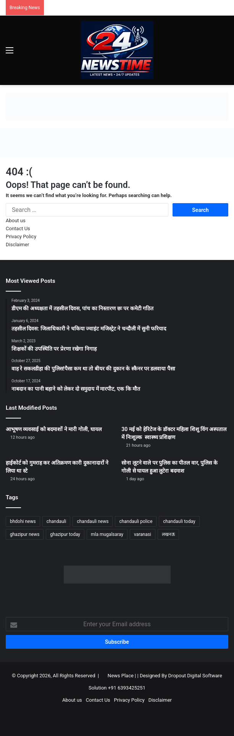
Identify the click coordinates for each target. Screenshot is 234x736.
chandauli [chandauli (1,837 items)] (56, 521)
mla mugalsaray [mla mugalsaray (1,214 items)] (107, 534)
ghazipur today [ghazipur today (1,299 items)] (65, 534)
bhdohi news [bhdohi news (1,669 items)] (23, 521)
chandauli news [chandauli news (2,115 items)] (92, 521)
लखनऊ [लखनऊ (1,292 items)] (168, 534)
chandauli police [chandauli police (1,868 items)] (135, 521)
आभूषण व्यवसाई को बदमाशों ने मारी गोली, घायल (54, 429)
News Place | (122, 675)
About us (16, 220)
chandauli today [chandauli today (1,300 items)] (179, 521)
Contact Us (18, 228)
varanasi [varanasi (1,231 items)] (142, 534)
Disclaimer (17, 244)
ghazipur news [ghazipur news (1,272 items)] (24, 534)
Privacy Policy (21, 236)
